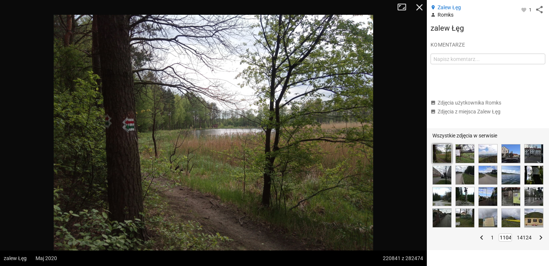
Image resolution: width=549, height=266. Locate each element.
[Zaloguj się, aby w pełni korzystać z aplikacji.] (524, 10)
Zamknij (419, 7)
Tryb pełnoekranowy (404, 7)
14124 (524, 238)
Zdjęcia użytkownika (466, 103)
